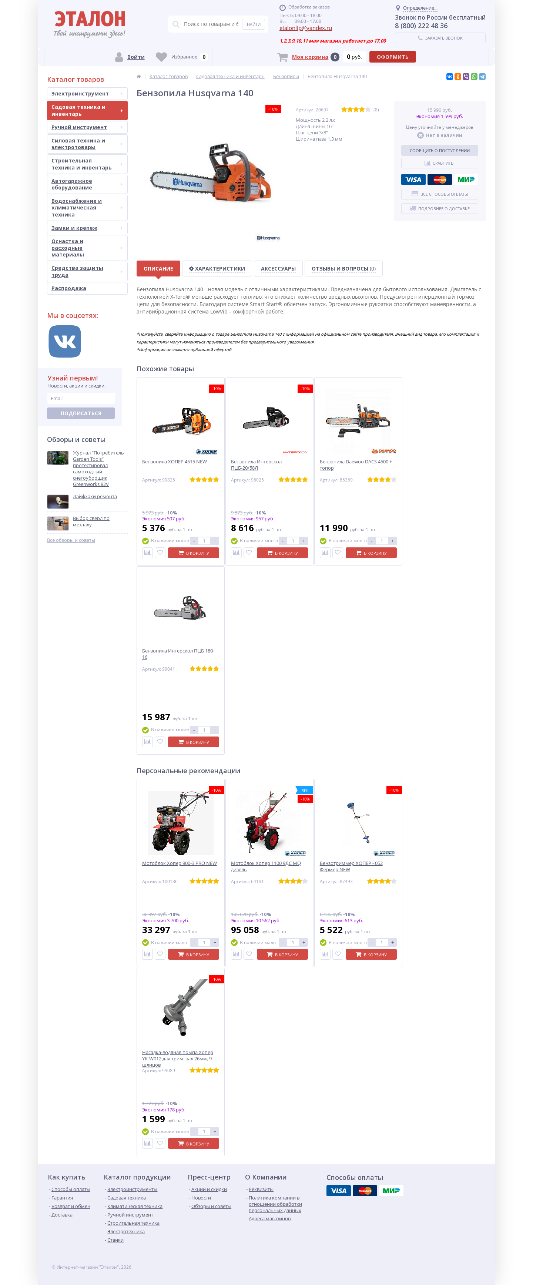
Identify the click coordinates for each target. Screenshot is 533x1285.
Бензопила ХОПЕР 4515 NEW (174, 462)
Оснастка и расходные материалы (87, 248)
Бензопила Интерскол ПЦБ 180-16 (178, 654)
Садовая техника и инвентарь (87, 110)
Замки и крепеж (87, 227)
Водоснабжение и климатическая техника (87, 207)
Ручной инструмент (87, 127)
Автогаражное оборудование (87, 184)
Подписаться (81, 413)
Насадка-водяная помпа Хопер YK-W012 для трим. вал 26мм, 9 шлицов (177, 1058)
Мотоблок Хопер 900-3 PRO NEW (179, 863)
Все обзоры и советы (71, 540)
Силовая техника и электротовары (87, 144)
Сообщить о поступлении (440, 150)
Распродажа (68, 288)
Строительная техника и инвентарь (87, 164)
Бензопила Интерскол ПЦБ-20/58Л (256, 465)
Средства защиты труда (87, 271)
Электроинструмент (87, 93)
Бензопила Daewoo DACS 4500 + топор (356, 465)
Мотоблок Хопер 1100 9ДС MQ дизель (266, 866)
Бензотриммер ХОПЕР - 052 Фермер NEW (351, 866)
